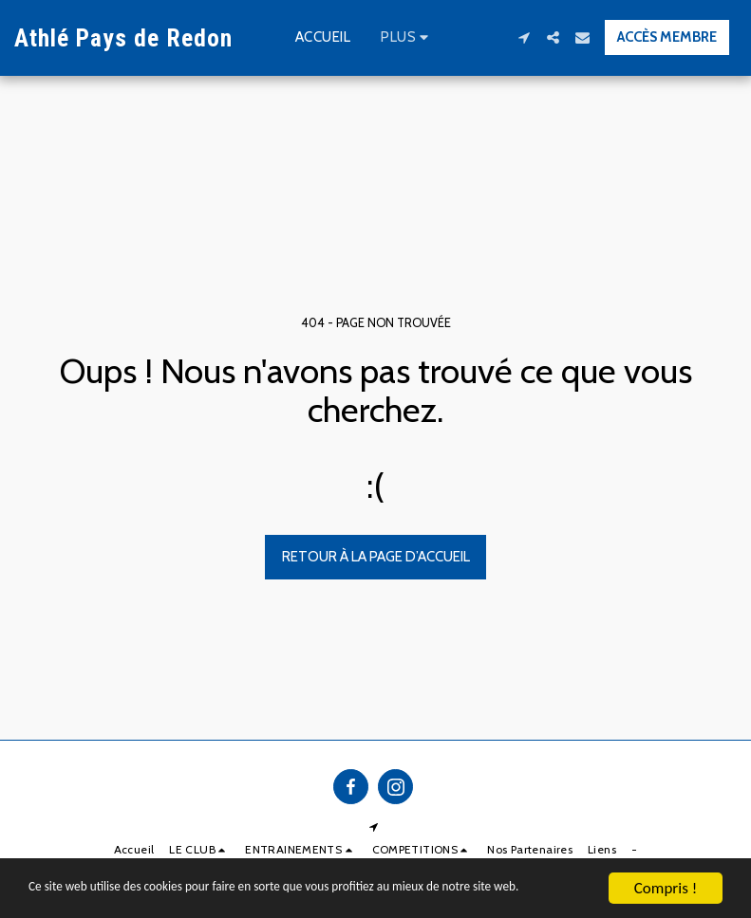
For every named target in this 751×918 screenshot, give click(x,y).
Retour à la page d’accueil (376, 556)
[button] (523, 37)
